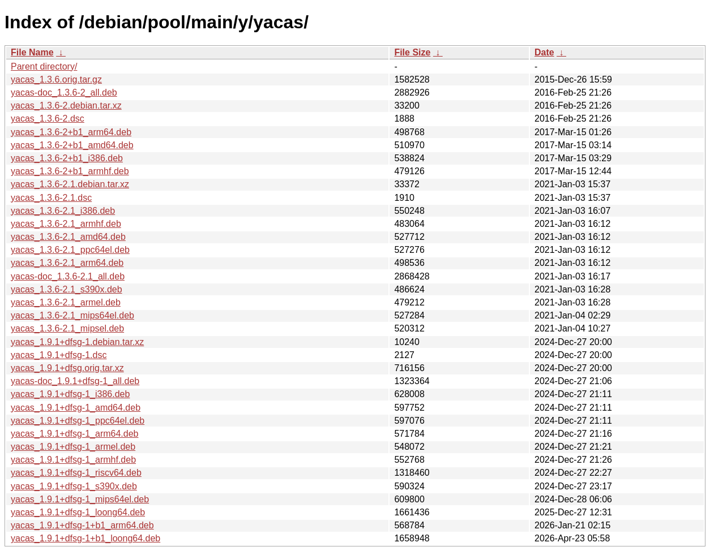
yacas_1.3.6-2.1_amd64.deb (68, 237)
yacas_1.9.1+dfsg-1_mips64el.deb (80, 499)
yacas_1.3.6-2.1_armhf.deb (66, 224)
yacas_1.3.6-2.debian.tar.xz (66, 105)
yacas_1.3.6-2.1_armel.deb (66, 302)
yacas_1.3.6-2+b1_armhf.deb (70, 171)
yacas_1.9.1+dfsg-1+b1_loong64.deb (85, 538)
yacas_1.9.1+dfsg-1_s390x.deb (74, 486)
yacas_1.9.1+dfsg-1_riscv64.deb (76, 472)
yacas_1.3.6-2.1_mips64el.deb (72, 315)
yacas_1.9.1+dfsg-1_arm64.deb (74, 433)
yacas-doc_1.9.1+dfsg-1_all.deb (75, 381)
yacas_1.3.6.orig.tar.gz (56, 79)
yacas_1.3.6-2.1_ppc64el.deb (70, 250)
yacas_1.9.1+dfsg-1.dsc (58, 355)
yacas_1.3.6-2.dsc (47, 118)
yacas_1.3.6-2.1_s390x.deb (66, 289)
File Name (32, 52)
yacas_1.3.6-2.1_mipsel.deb (67, 328)
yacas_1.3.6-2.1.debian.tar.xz (70, 184)
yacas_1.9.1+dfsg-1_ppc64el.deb (77, 420)
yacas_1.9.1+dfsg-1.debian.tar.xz (77, 342)
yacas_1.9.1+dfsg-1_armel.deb (73, 446)
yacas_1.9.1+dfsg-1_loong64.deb (78, 512)
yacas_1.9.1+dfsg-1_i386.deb (70, 394)
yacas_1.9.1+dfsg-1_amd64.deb (75, 407)
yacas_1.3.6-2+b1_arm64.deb (71, 132)
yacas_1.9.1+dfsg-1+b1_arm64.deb (82, 525)
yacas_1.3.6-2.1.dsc (51, 198)
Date (544, 52)
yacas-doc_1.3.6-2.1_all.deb (68, 276)
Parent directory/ (44, 66)
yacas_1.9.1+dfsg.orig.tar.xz (67, 368)
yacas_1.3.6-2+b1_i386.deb (67, 158)
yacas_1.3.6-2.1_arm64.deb (67, 263)
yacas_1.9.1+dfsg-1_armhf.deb (73, 459)
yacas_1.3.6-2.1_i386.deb (63, 211)
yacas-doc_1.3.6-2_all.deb (64, 92)
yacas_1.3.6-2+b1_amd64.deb (72, 145)
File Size (412, 52)
